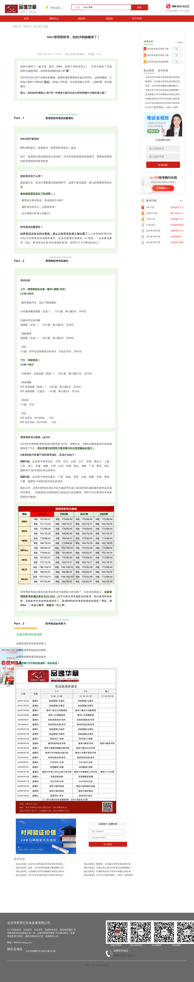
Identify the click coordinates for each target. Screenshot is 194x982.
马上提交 (108, 844)
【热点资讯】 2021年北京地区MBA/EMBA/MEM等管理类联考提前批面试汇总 (52, 875)
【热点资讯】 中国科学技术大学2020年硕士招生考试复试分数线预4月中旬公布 (120, 871)
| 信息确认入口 (177, 219)
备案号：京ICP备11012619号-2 (97, 965)
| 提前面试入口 (177, 207)
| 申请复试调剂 (177, 242)
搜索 (139, 7)
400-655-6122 (124, 955)
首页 (26, 18)
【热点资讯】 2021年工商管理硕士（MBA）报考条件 (108, 875)
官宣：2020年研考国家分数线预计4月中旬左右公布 (169, 86)
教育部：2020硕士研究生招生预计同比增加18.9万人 (169, 81)
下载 (177, 49)
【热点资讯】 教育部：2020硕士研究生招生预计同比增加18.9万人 (114, 864)
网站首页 (27, 26)
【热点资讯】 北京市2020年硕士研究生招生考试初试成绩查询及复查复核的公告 (53, 864)
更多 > (182, 201)
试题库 (109, 18)
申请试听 (163, 165)
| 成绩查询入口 (177, 231)
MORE (180, 42)
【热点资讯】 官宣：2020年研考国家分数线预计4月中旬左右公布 (46, 868)
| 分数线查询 (176, 236)
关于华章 (137, 18)
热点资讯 (38, 26)
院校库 (81, 18)
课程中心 (54, 18)
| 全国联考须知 (177, 225)
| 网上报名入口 (177, 213)
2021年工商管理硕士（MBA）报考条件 (163, 107)
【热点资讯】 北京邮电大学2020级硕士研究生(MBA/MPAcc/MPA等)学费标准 (51, 871)
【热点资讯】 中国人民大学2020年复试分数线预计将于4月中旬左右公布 (117, 868)
